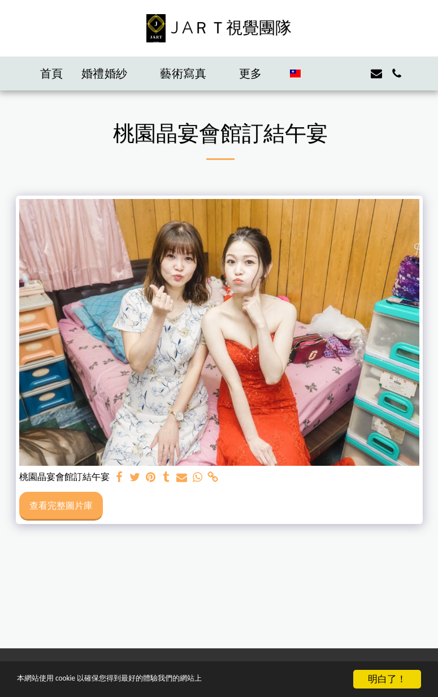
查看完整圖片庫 (61, 505)
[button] (112, 73)
